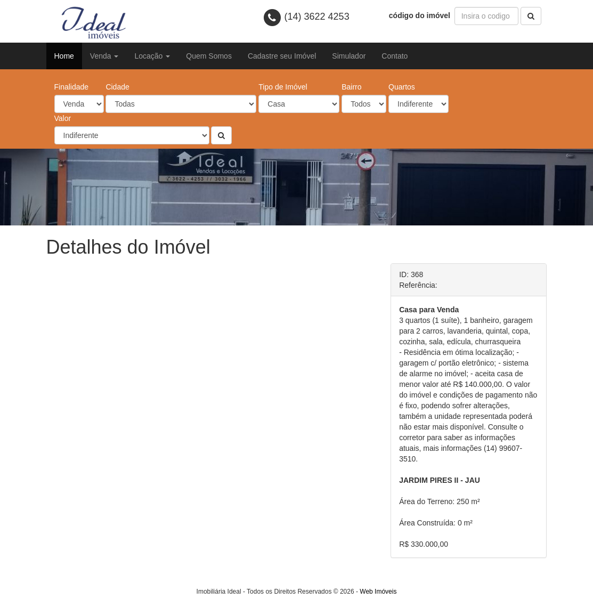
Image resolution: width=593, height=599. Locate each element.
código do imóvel (420, 15)
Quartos (401, 87)
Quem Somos (209, 56)
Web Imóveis (378, 591)
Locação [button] (152, 56)
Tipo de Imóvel (282, 87)
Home (64, 56)
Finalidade (71, 87)
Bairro (351, 87)
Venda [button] (104, 56)
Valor (62, 118)
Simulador (348, 56)
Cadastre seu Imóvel (282, 56)
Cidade (117, 87)
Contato (394, 56)
